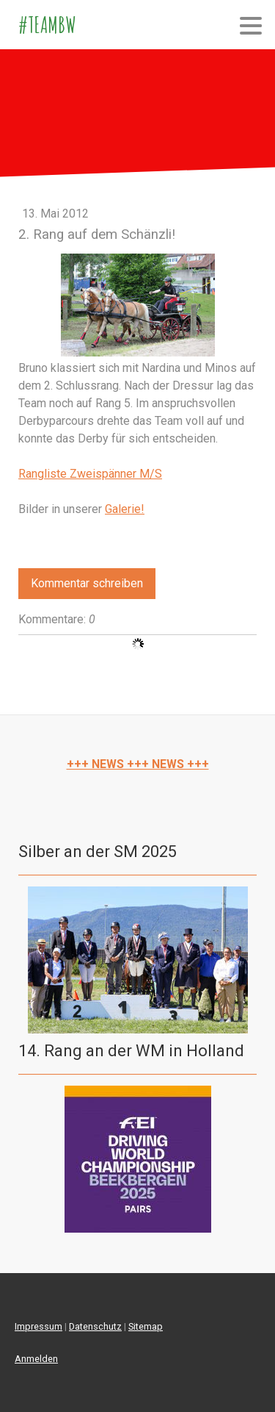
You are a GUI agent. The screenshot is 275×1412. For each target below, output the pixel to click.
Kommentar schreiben (87, 583)
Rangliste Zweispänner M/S (90, 474)
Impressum (38, 1326)
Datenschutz (95, 1326)
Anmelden (36, 1358)
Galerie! (124, 509)
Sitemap (145, 1326)
